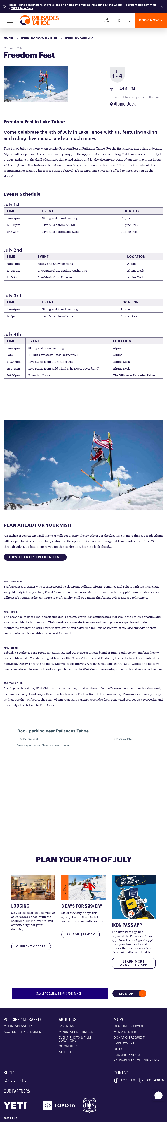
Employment (124, 1008)
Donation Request (129, 1002)
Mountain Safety (18, 990)
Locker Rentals (127, 1019)
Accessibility (121, 1117)
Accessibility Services (22, 996)
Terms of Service (58, 1117)
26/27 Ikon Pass (22, 8)
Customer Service (129, 990)
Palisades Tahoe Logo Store (137, 1025)
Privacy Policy (36, 1117)
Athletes (66, 1016)
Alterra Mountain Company (14, 1117)
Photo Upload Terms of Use (91, 1117)
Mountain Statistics (76, 996)
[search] (128, 20)
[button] (158, 1094)
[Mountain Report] (107, 20)
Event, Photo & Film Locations (75, 1003)
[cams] (118, 20)
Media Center (125, 996)
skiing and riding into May (69, 5)
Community (68, 1011)
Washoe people (89, 1088)
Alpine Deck (125, 104)
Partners (66, 990)
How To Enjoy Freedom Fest (35, 557)
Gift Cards (123, 1013)
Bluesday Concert (40, 375)
